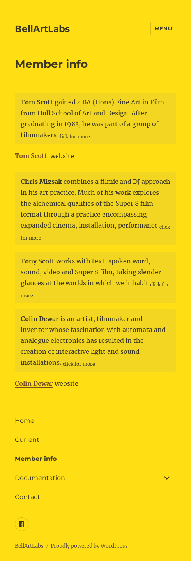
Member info (36, 458)
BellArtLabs (42, 28)
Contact (27, 497)
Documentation (40, 478)
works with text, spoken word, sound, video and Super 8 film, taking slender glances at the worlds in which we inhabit (95, 277)
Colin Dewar (34, 383)
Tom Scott (31, 156)
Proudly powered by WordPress (89, 546)
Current (27, 439)
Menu (163, 28)
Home (24, 420)
